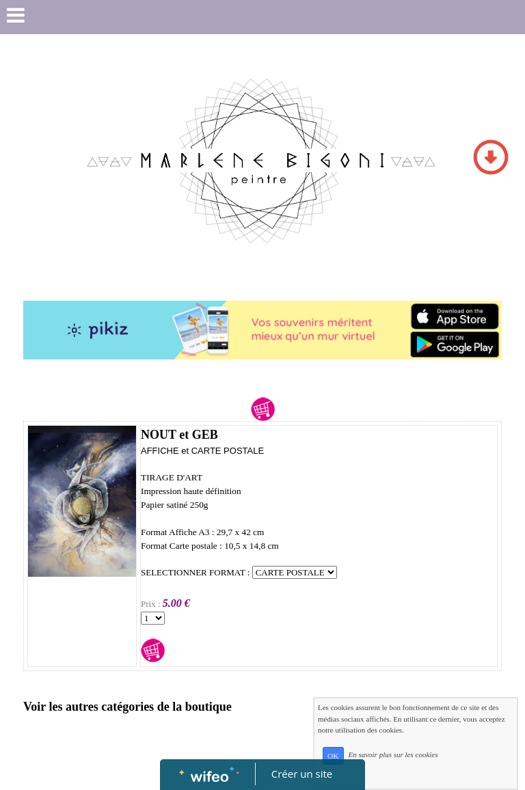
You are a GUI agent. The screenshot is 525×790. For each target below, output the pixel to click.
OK (332, 756)
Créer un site (301, 773)
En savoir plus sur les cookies (393, 755)
